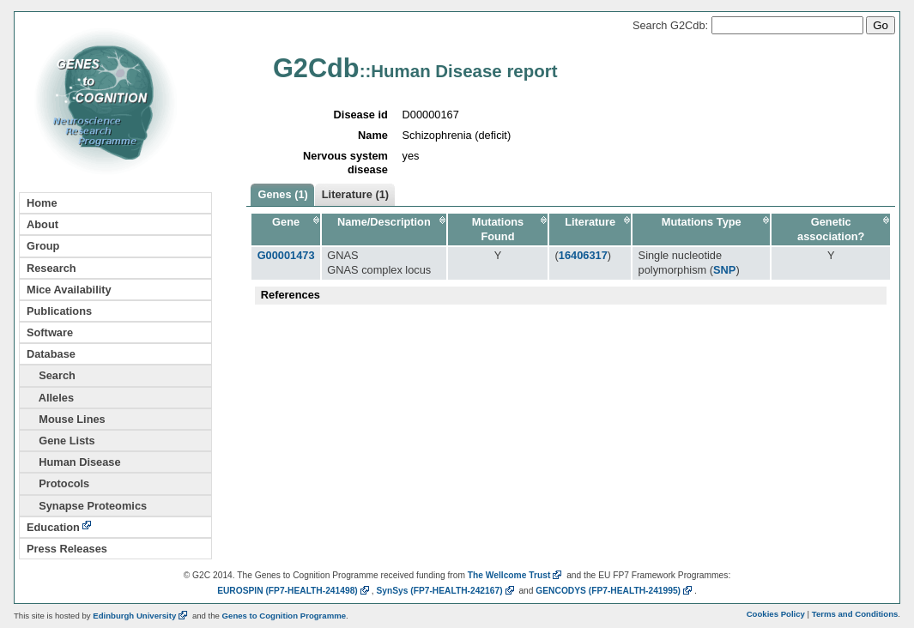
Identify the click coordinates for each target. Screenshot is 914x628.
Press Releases (67, 548)
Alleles (50, 397)
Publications (59, 311)
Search (51, 375)
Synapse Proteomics (87, 505)
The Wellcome (516, 575)
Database (51, 353)
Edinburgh (141, 615)
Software (50, 332)
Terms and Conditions (855, 614)
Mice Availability (69, 289)
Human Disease (74, 462)
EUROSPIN (294, 590)
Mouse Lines (66, 419)
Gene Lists (61, 440)
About (42, 224)
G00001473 (286, 255)
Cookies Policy (776, 614)
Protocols (58, 483)
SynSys (446, 590)
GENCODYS (615, 590)
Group (43, 245)
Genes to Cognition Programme (284, 615)
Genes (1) (282, 194)
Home (42, 202)
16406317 (583, 255)
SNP (724, 269)
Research (51, 268)
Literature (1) (355, 194)
